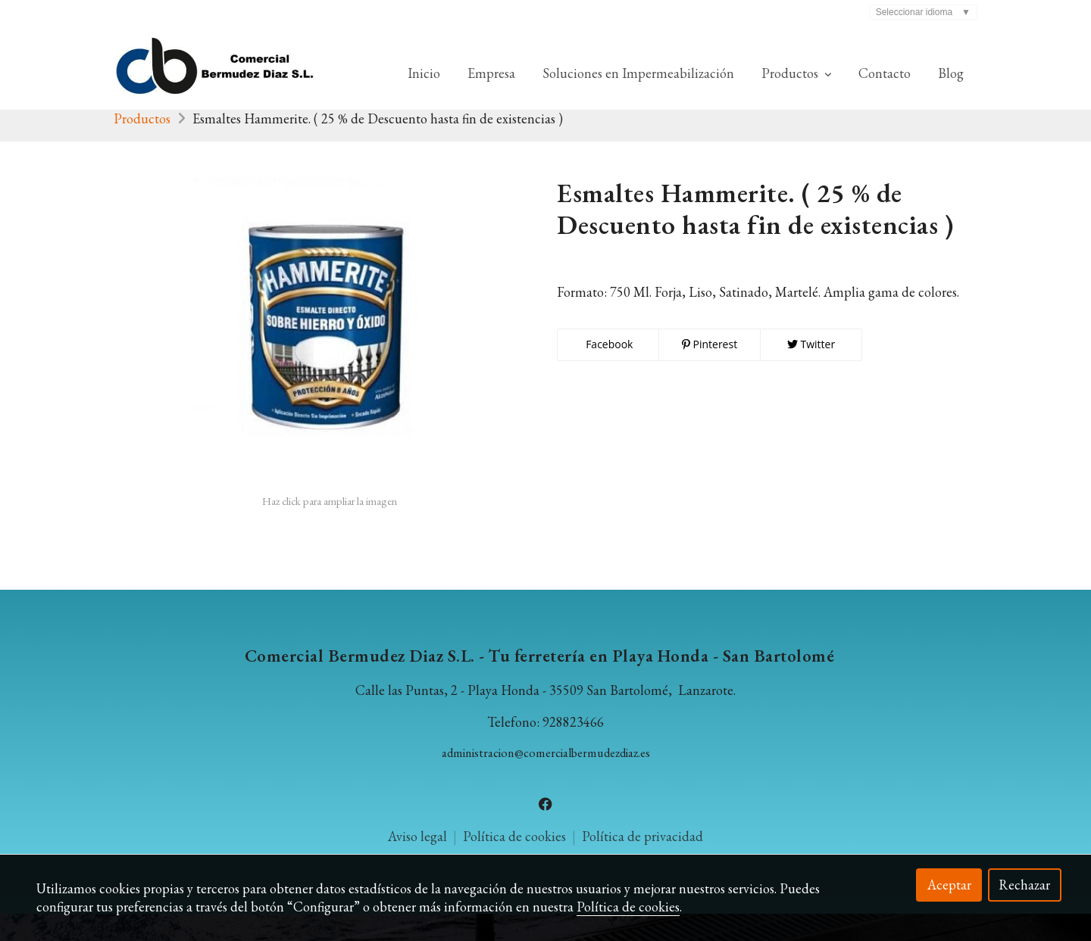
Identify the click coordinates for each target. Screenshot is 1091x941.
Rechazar (1024, 884)
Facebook (608, 371)
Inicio (424, 73)
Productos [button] (796, 73)
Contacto (884, 73)
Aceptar (949, 884)
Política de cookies (628, 906)
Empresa (491, 73)
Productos (142, 145)
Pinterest (709, 371)
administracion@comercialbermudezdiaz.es (546, 780)
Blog (951, 73)
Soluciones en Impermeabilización (638, 73)
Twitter (811, 371)
